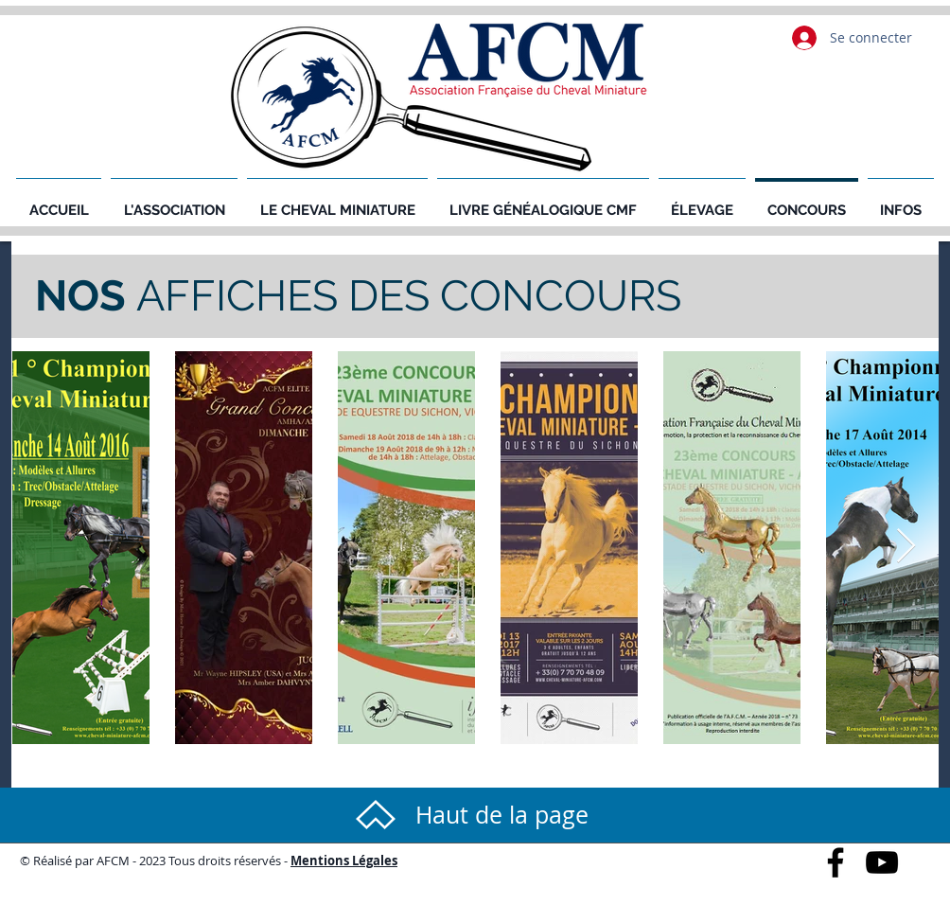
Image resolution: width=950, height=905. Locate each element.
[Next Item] (906, 546)
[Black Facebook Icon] (835, 862)
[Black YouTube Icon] (882, 862)
